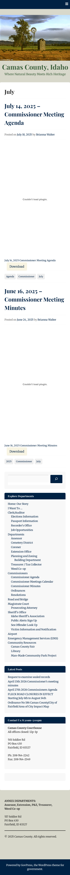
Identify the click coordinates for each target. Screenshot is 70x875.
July (41, 276)
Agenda (10, 276)
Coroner (16, 547)
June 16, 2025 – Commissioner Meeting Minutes (34, 299)
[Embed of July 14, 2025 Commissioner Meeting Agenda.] (35, 199)
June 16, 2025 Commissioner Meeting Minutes (30, 445)
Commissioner (26, 276)
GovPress (26, 865)
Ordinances (18, 590)
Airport (12, 634)
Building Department (27, 560)
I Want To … (15, 508)
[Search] (56, 479)
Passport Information (24, 521)
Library (15, 651)
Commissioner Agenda (25, 577)
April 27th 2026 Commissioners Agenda (32, 689)
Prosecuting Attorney (24, 607)
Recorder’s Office (21, 525)
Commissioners (18, 573)
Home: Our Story (18, 504)
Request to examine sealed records (29, 677)
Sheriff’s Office (17, 612)
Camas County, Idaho (35, 66)
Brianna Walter (45, 134)
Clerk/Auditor (16, 512)
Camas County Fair (23, 646)
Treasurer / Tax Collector (26, 564)
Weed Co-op (18, 568)
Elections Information (24, 516)
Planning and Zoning (24, 556)
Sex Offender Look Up (24, 625)
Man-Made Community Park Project (33, 655)
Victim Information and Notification (33, 629)
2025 (9, 461)
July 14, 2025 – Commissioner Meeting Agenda (34, 114)
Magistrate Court (18, 604)
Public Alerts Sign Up (24, 620)
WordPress (45, 865)
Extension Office (21, 551)
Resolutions (18, 595)
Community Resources (22, 642)
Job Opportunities (22, 530)
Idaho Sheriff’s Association (27, 616)
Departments (16, 534)
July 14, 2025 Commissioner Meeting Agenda (30, 260)
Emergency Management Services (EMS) (33, 638)
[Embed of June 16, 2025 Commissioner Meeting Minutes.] (35, 384)
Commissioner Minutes (26, 586)
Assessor (16, 538)
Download (17, 266)
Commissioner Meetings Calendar (32, 581)
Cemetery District (22, 542)
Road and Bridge (18, 599)
